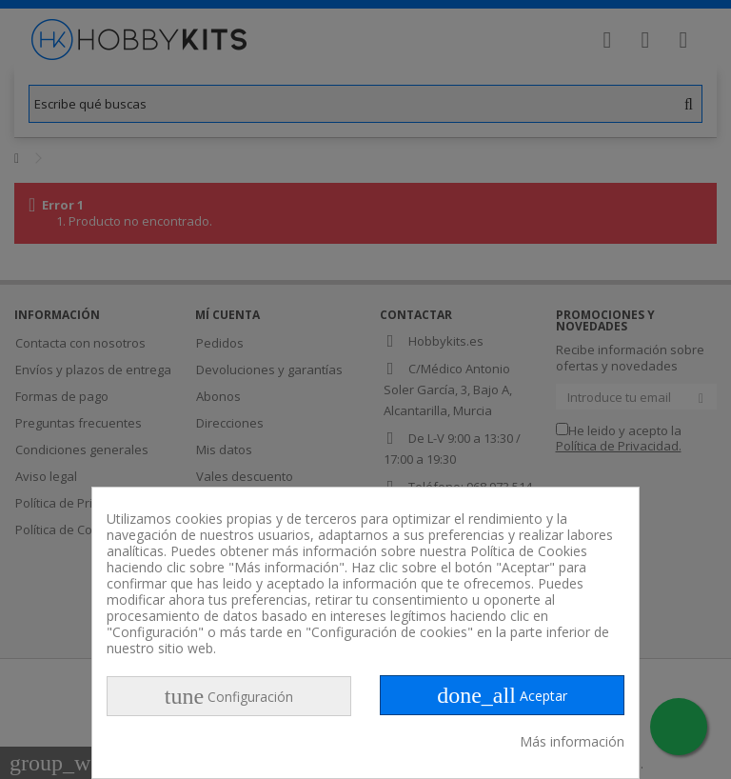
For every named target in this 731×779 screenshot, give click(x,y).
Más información (572, 741)
